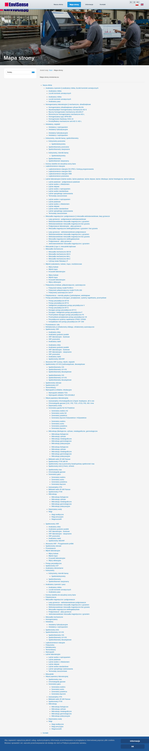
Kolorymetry (50, 570)
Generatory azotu (57, 424)
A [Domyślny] (134, 2)
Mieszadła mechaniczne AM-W (60, 252)
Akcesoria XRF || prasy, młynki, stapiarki (60, 362)
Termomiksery (51, 387)
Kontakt (90, 4)
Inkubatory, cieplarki (53, 124)
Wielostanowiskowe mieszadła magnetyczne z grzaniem (69, 221)
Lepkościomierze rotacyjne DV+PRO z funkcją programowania (71, 169)
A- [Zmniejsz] (131, 2)
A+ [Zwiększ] (138, 2)
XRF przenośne (54, 339)
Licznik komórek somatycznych (60, 93)
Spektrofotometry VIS (56, 367)
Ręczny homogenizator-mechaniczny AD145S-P (66, 112)
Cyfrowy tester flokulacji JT (58, 261)
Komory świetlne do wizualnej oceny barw (61, 164)
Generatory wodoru (58, 421)
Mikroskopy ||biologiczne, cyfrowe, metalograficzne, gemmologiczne (73, 431)
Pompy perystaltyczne (54, 563)
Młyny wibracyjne (55, 282)
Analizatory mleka (55, 91)
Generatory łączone (58, 428)
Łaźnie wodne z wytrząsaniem (59, 189)
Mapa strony (61, 4)
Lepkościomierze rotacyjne (55, 166)
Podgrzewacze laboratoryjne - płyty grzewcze (65, 226)
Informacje (77, 4)
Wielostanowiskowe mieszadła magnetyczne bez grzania (69, 224)
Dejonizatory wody (55, 405)
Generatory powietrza (59, 415)
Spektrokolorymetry (58, 144)
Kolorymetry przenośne (57, 141)
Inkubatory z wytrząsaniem (58, 127)
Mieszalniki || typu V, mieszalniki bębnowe (61, 246)
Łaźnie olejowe (54, 186)
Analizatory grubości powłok (59, 334)
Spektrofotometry (55, 158)
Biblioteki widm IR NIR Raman (59, 459)
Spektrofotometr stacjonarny (59, 161)
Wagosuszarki (56, 519)
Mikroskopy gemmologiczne (61, 441)
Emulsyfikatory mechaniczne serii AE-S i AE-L (65, 121)
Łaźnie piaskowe (55, 202)
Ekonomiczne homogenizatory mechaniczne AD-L (67, 114)
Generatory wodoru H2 (59, 411)
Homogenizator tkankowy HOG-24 (61, 119)
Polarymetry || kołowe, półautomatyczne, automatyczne (65, 285)
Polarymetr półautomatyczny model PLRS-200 (65, 290)
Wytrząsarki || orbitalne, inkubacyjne (59, 390)
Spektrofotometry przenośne (59, 147)
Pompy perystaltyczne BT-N (59, 303)
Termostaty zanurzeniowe (58, 196)
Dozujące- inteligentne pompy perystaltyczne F (65, 312)
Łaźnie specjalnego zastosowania (61, 193)
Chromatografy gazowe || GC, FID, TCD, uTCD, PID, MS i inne (71, 403)
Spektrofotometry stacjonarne (59, 149)
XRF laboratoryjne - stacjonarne (60, 352)
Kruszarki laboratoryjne (57, 272)
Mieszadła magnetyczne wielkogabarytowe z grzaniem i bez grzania (73, 228)
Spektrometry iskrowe (53, 383)
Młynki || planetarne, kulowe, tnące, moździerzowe (64, 264)
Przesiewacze (51, 548)
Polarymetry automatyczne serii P (61, 292)
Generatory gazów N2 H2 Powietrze (61, 408)
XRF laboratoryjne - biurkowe (59, 337)
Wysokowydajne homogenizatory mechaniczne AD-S (68, 110)
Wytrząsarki (50, 652)
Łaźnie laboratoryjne (53, 654)
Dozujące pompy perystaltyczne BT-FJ (62, 310)
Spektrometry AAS (52, 630)
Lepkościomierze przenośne (59, 176)
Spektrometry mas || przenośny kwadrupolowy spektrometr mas (71, 464)
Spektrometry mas (55, 470)
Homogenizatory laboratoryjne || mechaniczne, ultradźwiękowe (68, 104)
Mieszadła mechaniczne (54, 249)
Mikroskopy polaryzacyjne (60, 443)
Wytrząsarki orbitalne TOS (58, 393)
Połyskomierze (51, 597)
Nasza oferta (46, 4)
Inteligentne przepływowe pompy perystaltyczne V (67, 305)
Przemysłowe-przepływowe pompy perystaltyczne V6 (68, 317)
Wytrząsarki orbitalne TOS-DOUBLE (62, 395)
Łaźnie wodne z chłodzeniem (59, 184)
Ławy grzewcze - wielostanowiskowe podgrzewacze (67, 232)
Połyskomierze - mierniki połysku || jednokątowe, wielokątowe (68, 295)
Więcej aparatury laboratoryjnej (57, 398)
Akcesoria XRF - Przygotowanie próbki (60, 544)
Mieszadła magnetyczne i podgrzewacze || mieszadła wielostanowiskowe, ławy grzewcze (78, 216)
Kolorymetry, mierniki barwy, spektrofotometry (62, 138)
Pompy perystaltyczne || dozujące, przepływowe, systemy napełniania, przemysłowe (76, 298)
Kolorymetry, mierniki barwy (58, 153)
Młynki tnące (53, 269)
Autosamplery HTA (55, 487)
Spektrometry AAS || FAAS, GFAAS (61, 466)
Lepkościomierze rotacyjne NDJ (60, 171)
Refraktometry (51, 647)
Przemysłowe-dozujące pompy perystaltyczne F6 (66, 315)
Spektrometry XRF (52, 329)
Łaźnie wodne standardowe (58, 191)
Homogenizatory (52, 619)
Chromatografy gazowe (57, 472)
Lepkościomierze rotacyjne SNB (60, 174)
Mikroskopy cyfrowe (58, 436)
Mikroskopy (53, 494)
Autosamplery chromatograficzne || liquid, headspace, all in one (71, 401)
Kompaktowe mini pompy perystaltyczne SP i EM (66, 322)
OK (132, 746)
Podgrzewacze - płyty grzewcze (60, 241)
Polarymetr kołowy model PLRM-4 (61, 288)
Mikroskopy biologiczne (59, 434)
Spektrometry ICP (52, 385)
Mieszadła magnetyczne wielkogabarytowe (64, 239)
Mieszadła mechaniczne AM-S (59, 254)
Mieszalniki (50, 674)
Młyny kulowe (53, 267)
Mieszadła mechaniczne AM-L (59, 256)
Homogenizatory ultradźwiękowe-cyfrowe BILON (66, 107)
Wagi (50, 512)
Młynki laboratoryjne (53, 551)
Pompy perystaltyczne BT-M (59, 301)
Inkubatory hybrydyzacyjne (58, 129)
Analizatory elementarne (54, 568)
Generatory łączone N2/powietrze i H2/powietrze (68, 418)
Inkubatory (49, 622)
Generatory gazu (55, 474)
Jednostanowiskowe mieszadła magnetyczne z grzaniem (69, 244)
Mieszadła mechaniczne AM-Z (59, 259)
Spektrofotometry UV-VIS (58, 369)
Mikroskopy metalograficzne (61, 439)
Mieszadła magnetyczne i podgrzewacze (60, 599)
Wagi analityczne (57, 514)
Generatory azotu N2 (59, 413)
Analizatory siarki (55, 341)
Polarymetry (50, 645)
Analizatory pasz (55, 101)
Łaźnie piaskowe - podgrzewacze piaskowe (64, 182)
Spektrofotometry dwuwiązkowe (60, 372)
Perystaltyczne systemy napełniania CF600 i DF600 (67, 319)
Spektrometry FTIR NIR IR (58, 461)
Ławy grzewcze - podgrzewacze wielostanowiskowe (67, 219)
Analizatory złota (55, 332)
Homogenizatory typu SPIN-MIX (60, 117)
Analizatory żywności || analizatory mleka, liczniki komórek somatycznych (72, 88)
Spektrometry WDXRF (57, 359)
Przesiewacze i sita (52, 325)
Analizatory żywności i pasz (55, 584)
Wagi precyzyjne (57, 517)
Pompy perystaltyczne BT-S (59, 308)
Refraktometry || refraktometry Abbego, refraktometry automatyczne (70, 327)
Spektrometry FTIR (55, 492)
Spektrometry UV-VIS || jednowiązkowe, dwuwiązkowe (65, 364)
